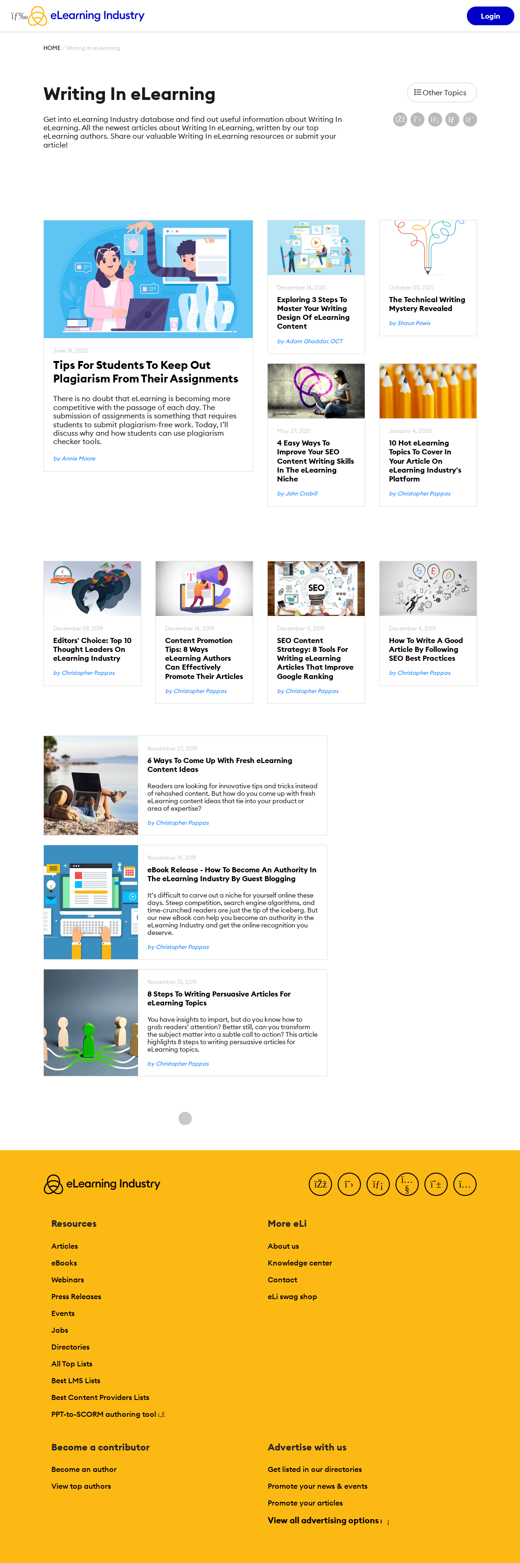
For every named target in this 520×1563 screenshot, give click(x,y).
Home (52, 47)
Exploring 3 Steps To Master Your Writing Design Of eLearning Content (313, 313)
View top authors (81, 1486)
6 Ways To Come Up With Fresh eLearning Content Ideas (219, 765)
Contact (282, 1279)
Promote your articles (305, 1502)
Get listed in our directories (315, 1469)
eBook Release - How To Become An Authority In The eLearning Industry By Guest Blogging (232, 874)
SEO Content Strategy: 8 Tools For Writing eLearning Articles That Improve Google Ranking (315, 658)
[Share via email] (452, 120)
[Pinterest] (436, 1184)
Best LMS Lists (75, 1380)
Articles (64, 1246)
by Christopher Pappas (419, 493)
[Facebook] (320, 1184)
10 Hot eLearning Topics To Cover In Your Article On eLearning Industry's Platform (425, 460)
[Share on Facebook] (400, 120)
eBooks (64, 1262)
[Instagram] (465, 1184)
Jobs (59, 1330)
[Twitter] (349, 1184)
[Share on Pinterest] (470, 120)
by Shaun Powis (409, 323)
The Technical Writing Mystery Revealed (427, 304)
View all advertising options (328, 1520)
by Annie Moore (74, 458)
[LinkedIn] (378, 1184)
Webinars (67, 1279)
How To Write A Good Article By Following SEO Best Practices (426, 649)
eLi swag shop (292, 1296)
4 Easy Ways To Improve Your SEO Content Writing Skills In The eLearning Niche (315, 460)
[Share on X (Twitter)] (417, 120)
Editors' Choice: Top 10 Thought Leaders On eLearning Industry (92, 649)
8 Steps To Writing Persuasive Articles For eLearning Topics (219, 998)
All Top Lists (71, 1363)
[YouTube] (407, 1184)
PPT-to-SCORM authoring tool (108, 1414)
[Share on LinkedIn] (435, 120)
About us (283, 1246)
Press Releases (76, 1296)
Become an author (84, 1469)
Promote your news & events (317, 1486)
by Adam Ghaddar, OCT (309, 341)
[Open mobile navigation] (17, 15)
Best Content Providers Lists (100, 1397)
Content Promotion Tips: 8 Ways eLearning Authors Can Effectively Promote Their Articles (204, 658)
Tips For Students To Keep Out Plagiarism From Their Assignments (145, 371)
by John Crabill (297, 493)
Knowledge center (300, 1262)
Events (63, 1313)
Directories (70, 1346)
